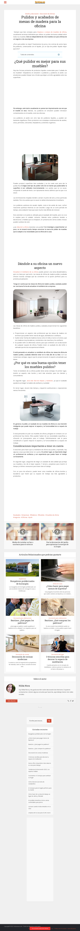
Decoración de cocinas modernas (22, 658)
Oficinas (24, 517)
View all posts (12, 701)
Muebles (42, 515)
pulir (30, 517)
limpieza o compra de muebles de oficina (51, 32)
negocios (17, 517)
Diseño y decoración (32, 14)
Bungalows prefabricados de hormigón (22, 582)
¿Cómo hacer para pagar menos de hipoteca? (57, 587)
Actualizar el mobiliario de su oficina (25, 272)
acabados (17, 515)
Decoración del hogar (57, 654)
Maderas (34, 515)
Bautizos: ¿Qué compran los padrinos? (58, 621)
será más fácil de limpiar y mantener (40, 381)
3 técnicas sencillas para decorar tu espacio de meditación (57, 659)
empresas (25, 515)
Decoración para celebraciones (22, 618)
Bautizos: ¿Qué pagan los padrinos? (22, 621)
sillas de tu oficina (23, 227)
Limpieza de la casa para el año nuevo (39, 813)
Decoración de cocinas (22, 654)
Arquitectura (22, 578)
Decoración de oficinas (47, 14)
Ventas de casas (57, 583)
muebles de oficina (52, 515)
